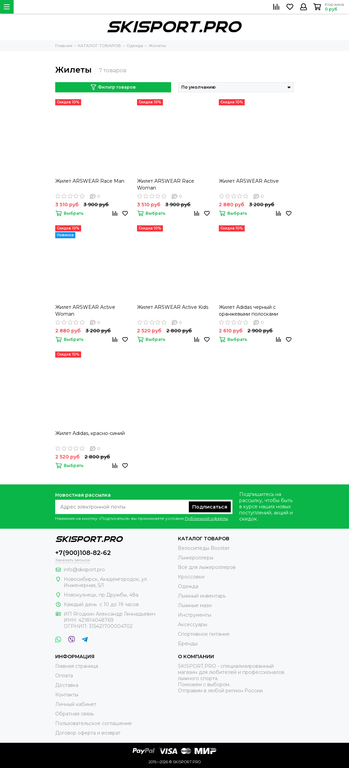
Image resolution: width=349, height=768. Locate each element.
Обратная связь (74, 714)
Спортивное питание (204, 634)
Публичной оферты (206, 518)
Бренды (188, 644)
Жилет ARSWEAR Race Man (89, 181)
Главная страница (76, 666)
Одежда (188, 586)
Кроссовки (191, 577)
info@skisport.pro (84, 570)
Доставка (66, 685)
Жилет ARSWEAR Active (249, 181)
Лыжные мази (195, 605)
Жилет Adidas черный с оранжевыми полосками (248, 310)
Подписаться (209, 507)
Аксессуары (192, 624)
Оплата (64, 676)
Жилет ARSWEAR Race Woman (165, 184)
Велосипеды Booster (204, 548)
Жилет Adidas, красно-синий (90, 433)
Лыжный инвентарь (202, 596)
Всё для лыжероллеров (207, 567)
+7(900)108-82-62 (83, 553)
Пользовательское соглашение (93, 723)
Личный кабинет (75, 704)
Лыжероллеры (195, 558)
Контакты (66, 695)
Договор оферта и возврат (88, 733)
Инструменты (194, 615)
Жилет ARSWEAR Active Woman (85, 310)
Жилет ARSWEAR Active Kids (172, 307)
